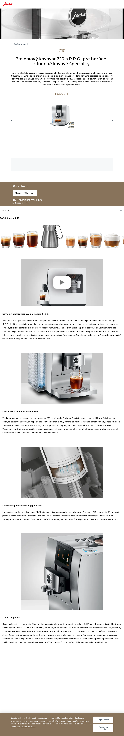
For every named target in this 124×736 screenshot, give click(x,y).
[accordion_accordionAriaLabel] (62, 210)
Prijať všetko (103, 720)
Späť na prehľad (19, 44)
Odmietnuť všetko (103, 728)
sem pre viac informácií (26, 727)
